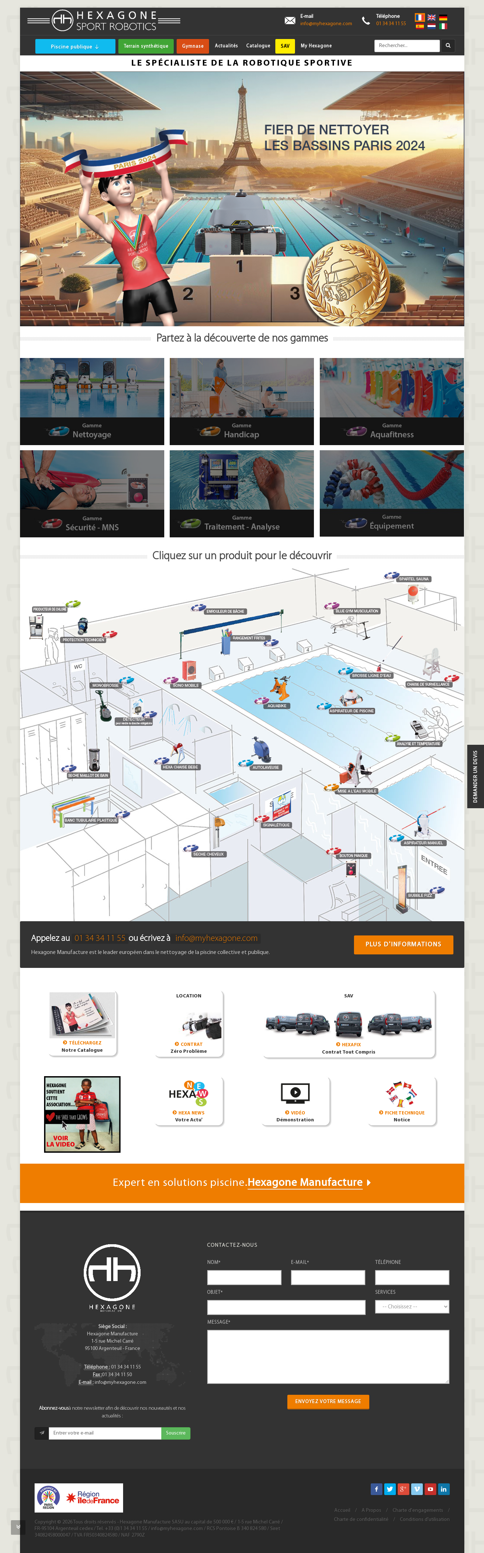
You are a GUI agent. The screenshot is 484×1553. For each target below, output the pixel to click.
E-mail (300, 1262)
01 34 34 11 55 (391, 24)
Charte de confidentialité (361, 1519)
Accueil (342, 1510)
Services (385, 1292)
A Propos (371, 1510)
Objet (215, 1292)
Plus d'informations (404, 944)
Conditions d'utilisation (425, 1519)
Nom (214, 1262)
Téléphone (388, 1262)
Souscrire (176, 1433)
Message (219, 1322)
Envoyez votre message (328, 1402)
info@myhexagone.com (326, 24)
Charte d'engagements (418, 1510)
